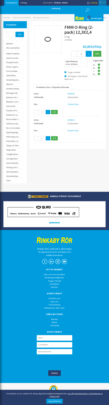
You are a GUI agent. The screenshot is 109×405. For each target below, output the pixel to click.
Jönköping (55, 8)
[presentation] (58, 361)
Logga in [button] (99, 3)
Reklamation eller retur (54, 308)
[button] (87, 10)
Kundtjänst (54, 284)
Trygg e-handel (54, 281)
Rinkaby (57, 3)
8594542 (71, 120)
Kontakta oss (54, 298)
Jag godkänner (54, 401)
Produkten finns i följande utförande (52, 87)
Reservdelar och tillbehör (22, 18)
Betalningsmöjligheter (54, 277)
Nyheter (54, 287)
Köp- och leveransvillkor (54, 274)
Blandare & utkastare (41, 18)
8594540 (71, 93)
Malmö (65, 3)
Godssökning (54, 304)
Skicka (54, 373)
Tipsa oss (54, 301)
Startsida (6, 18)
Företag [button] (24, 3)
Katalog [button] (86, 3)
